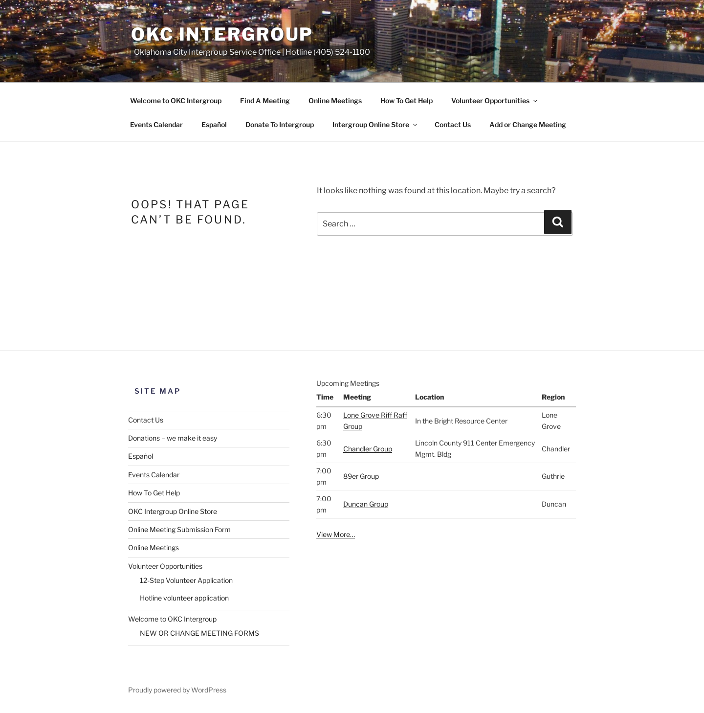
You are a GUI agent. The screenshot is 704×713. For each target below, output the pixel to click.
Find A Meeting (265, 100)
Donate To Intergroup (279, 124)
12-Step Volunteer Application (186, 580)
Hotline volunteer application (184, 598)
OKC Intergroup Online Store (172, 511)
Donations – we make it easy (172, 438)
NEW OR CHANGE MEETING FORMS (199, 633)
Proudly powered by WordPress (177, 690)
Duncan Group (365, 504)
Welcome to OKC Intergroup (175, 100)
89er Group (361, 476)
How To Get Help (406, 100)
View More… (335, 534)
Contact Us (453, 124)
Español (214, 124)
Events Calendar (156, 124)
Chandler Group (367, 449)
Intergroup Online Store (375, 124)
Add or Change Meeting (527, 124)
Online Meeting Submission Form (179, 529)
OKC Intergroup (222, 34)
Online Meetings (335, 100)
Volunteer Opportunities (495, 100)
